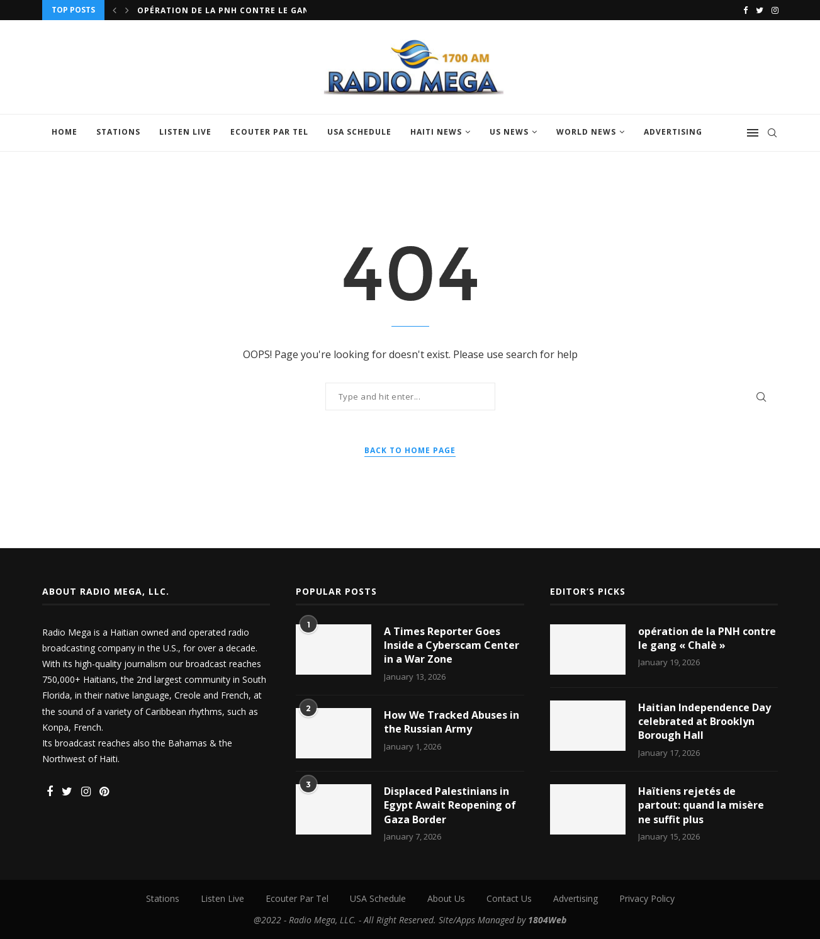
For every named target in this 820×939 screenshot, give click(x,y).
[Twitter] (759, 10)
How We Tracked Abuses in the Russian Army (451, 722)
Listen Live (185, 132)
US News (509, 132)
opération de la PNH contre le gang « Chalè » (707, 638)
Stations (118, 132)
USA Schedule (359, 132)
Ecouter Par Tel (269, 132)
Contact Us (509, 898)
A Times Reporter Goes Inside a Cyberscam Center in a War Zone (451, 645)
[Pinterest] (104, 792)
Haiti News (436, 132)
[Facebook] (745, 10)
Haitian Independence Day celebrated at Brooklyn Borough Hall (704, 721)
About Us (446, 898)
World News (586, 132)
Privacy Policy (647, 898)
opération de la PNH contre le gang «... (235, 10)
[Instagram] (775, 10)
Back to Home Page (410, 450)
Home (64, 132)
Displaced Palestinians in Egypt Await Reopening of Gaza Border (450, 805)
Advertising (673, 132)
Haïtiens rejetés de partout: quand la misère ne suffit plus (701, 805)
